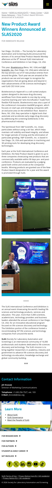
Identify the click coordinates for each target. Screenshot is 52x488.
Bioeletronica (17, 67)
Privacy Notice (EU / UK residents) (16, 478)
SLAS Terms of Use (9, 476)
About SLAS (12, 414)
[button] (47, 4)
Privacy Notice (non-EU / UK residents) (34, 476)
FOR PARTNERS (8, 441)
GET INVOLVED (8, 456)
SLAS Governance (15, 417)
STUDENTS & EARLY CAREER (14, 451)
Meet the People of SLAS (18, 420)
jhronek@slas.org (16, 395)
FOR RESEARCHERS (10, 436)
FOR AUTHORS (8, 446)
